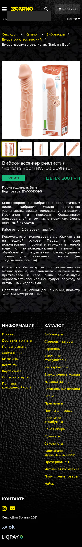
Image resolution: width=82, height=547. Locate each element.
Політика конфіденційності (16, 385)
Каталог (32, 34)
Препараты (53, 403)
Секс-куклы (53, 443)
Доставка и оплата (17, 340)
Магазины (10, 359)
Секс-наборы (55, 429)
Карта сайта (11, 371)
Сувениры (52, 436)
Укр (6, 19)
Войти (73, 19)
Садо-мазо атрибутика (53, 420)
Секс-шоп (9, 34)
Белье (49, 396)
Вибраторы (55, 34)
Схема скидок (13, 353)
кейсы (49, 484)
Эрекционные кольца (62, 374)
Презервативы (56, 462)
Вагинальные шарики (62, 389)
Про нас (8, 334)
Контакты (9, 365)
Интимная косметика (61, 469)
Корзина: (67, 9)
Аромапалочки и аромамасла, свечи (59, 453)
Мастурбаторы (56, 367)
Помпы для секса (58, 411)
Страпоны (52, 349)
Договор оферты (15, 377)
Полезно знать (14, 347)
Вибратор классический (22, 39)
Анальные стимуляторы (55, 358)
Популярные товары (61, 476)
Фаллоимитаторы (58, 342)
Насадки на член (58, 382)
